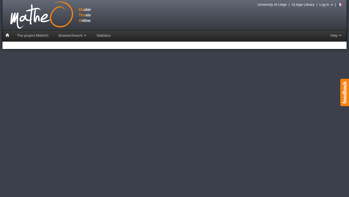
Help (335, 35)
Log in (326, 4)
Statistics (103, 35)
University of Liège (272, 4)
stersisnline (44, 15)
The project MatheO (33, 35)
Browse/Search (73, 35)
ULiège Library (303, 4)
